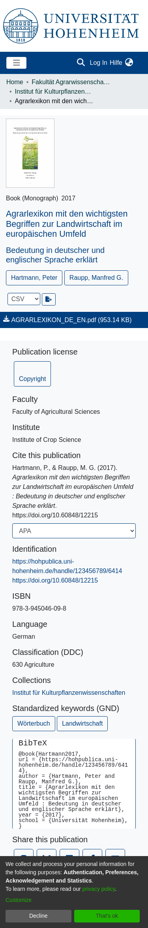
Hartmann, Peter (34, 277)
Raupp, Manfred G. (96, 277)
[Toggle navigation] (16, 63)
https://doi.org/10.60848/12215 (55, 580)
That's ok (107, 916)
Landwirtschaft (82, 723)
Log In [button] (99, 62)
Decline (38, 916)
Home (14, 82)
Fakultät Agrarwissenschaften (71, 82)
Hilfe (116, 62)
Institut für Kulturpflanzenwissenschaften (54, 91)
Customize (19, 900)
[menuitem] (129, 63)
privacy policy (98, 889)
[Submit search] (81, 63)
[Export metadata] (49, 299)
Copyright (32, 378)
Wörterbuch (33, 723)
